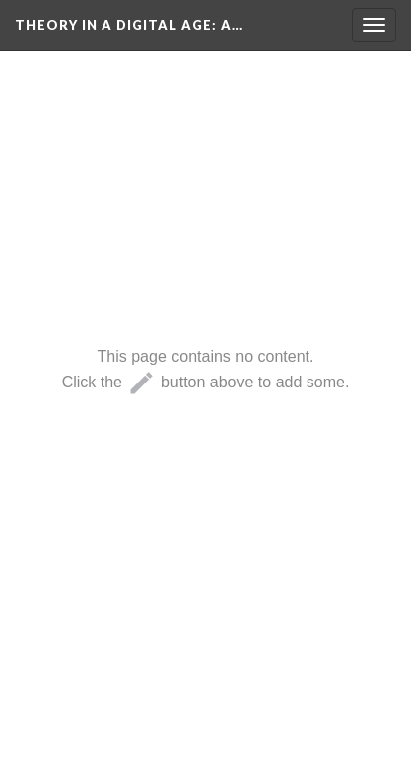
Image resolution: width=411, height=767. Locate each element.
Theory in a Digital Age (129, 25)
